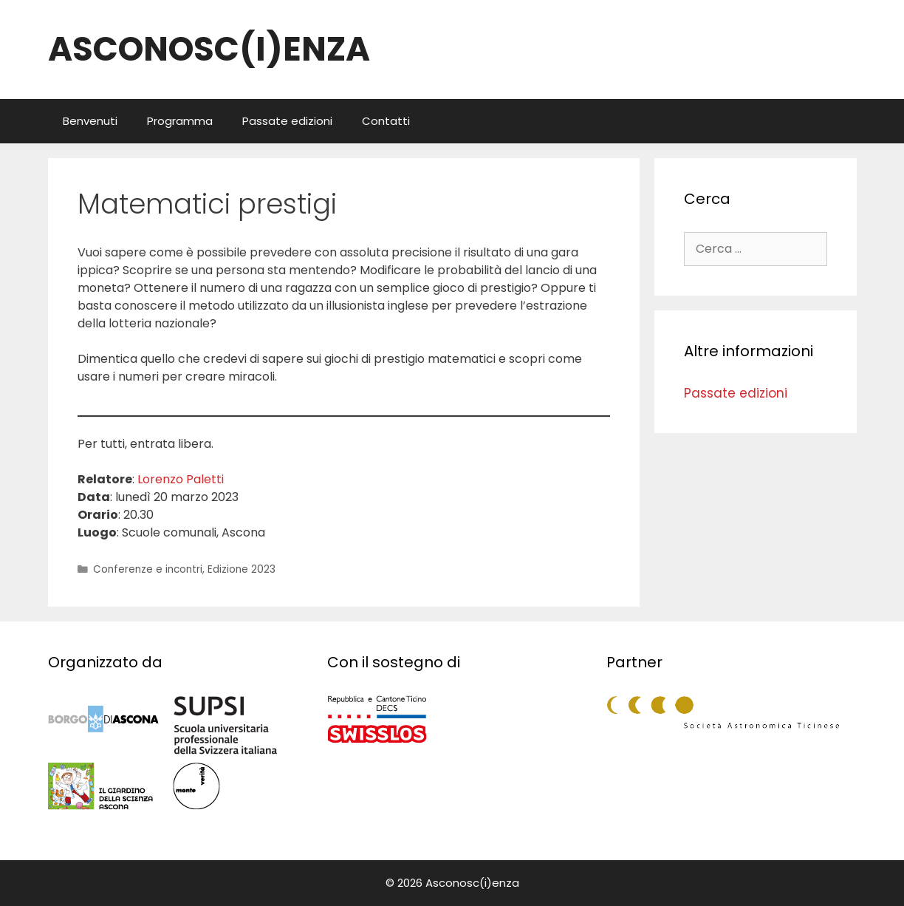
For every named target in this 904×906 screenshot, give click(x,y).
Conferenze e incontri (147, 569)
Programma (180, 121)
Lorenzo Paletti (180, 479)
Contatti (386, 121)
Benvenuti (90, 121)
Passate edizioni (287, 121)
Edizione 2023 (241, 569)
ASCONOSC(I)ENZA (209, 49)
